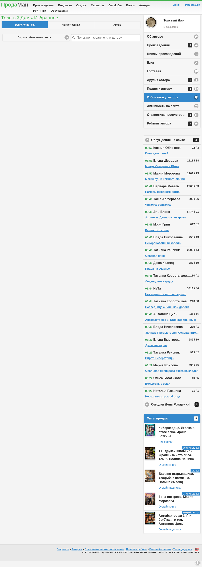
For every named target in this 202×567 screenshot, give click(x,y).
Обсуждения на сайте (176, 146)
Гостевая (154, 77)
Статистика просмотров (169, 121)
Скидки (81, 5)
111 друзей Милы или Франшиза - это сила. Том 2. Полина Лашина (176, 461)
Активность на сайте (163, 112)
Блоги (130, 5)
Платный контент (160, 555)
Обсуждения (59, 10)
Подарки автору (169, 95)
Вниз (198, 563)
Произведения (43, 5)
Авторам (77, 555)
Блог (150, 68)
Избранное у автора (162, 103)
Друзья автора (169, 86)
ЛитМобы (115, 5)
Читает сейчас (71, 31)
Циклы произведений (164, 60)
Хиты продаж (172, 424)
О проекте (63, 555)
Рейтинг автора (169, 130)
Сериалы (97, 5)
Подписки (65, 5)
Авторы (144, 5)
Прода (14, 5)
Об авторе (155, 42)
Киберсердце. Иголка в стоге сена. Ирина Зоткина (177, 438)
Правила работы (136, 555)
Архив (117, 31)
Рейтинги (39, 10)
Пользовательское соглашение (104, 555)
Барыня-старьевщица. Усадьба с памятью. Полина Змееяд (176, 484)
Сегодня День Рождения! (176, 410)
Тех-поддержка (182, 555)
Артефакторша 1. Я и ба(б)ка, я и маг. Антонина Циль (175, 526)
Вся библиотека (25, 31)
